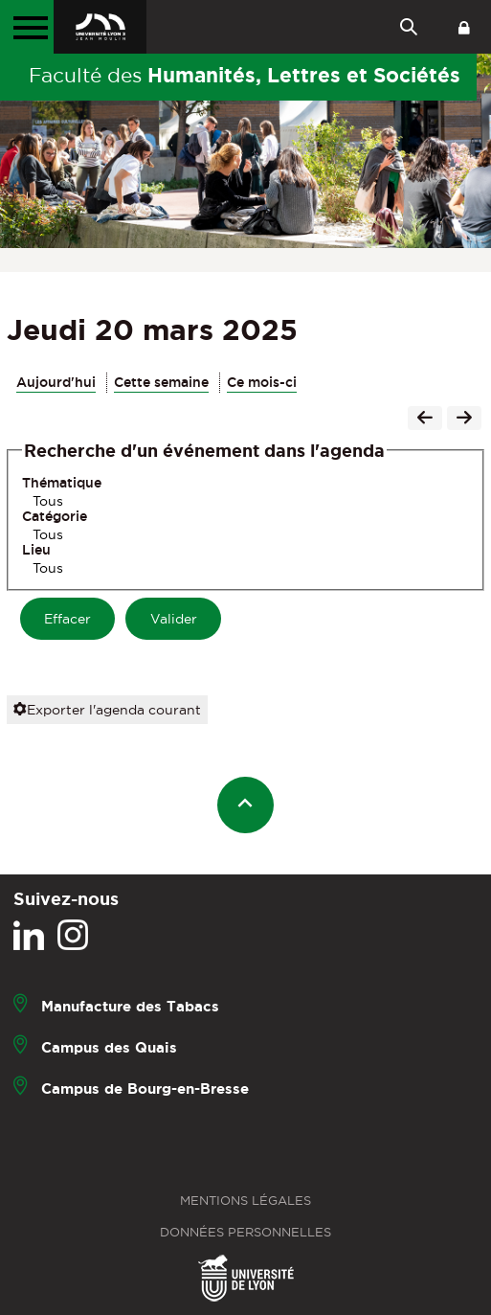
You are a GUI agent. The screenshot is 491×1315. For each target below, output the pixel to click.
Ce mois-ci (262, 382)
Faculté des (244, 74)
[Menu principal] (27, 27)
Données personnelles (245, 1232)
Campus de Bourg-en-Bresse (145, 1087)
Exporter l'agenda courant (107, 709)
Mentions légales (245, 1200)
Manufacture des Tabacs (130, 1005)
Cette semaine (161, 382)
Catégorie (54, 516)
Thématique (61, 482)
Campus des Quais (109, 1046)
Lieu (36, 549)
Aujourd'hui (56, 382)
